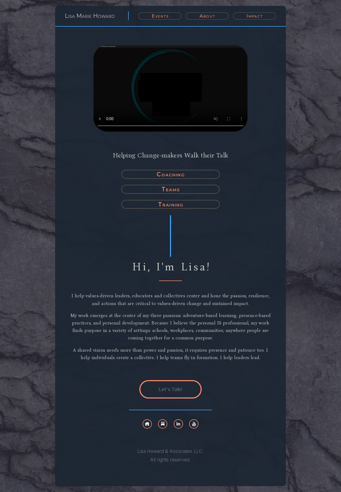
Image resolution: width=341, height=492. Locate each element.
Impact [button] (254, 16)
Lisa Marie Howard (90, 15)
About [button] (208, 16)
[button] (147, 424)
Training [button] (171, 204)
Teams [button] (170, 189)
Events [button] (160, 16)
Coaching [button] (171, 174)
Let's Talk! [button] (170, 389)
